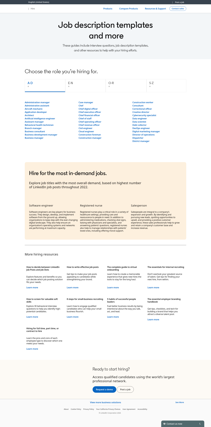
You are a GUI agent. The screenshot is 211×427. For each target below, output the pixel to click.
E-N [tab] (70, 83)
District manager (140, 141)
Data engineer (139, 118)
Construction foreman (90, 134)
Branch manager (33, 128)
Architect (29, 115)
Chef (81, 105)
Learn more (32, 287)
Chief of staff (85, 118)
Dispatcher (137, 137)
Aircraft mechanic (34, 108)
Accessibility (142, 409)
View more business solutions (105, 402)
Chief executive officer (90, 112)
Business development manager (41, 134)
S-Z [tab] (151, 83)
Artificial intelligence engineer (40, 118)
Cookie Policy (76, 409)
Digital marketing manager (146, 131)
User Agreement (128, 409)
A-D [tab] (30, 83)
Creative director (140, 112)
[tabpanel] (105, 122)
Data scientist (139, 121)
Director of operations (143, 134)
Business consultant (35, 131)
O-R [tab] (111, 83)
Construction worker (142, 102)
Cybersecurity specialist (144, 115)
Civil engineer (85, 128)
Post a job (179, 2)
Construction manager (90, 137)
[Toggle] (200, 424)
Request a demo (104, 389)
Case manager (86, 102)
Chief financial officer (89, 115)
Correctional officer (142, 108)
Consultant (137, 105)
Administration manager (37, 102)
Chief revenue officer (89, 124)
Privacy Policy (88, 409)
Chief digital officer (88, 108)
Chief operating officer (90, 121)
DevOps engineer (141, 128)
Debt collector (139, 124)
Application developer (36, 112)
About (66, 409)
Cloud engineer (86, 131)
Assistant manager (34, 121)
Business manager (34, 137)
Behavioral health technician (39, 124)
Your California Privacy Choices (108, 409)
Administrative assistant (37, 105)
